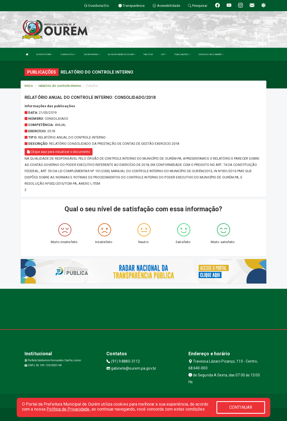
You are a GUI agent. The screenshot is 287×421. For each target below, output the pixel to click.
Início (29, 86)
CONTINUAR (240, 407)
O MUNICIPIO (68, 54)
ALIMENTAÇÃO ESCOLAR (121, 54)
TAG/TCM (148, 54)
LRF (164, 54)
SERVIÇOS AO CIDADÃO (210, 54)
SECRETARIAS (92, 54)
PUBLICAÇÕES (182, 54)
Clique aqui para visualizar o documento (58, 152)
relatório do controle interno (59, 86)
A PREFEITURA (44, 54)
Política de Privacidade (68, 409)
